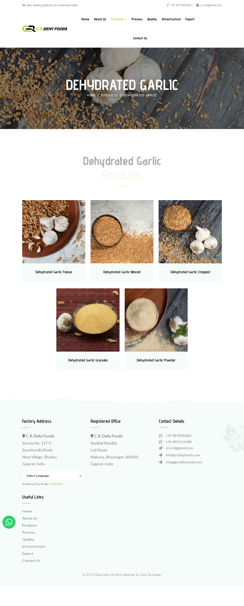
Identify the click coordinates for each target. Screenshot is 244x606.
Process (136, 19)
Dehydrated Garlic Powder (156, 360)
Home (85, 19)
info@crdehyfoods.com (183, 455)
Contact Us (140, 38)
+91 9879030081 (178, 435)
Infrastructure (171, 19)
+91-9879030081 (179, 5)
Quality (152, 19)
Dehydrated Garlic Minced (121, 272)
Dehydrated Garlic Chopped (190, 272)
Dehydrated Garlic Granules (88, 360)
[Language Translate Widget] (53, 475)
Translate (51, 484)
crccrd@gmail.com (209, 5)
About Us (100, 19)
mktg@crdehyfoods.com (184, 462)
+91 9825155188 (178, 442)
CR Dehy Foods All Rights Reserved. (113, 575)
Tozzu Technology (150, 575)
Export (190, 19)
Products (117, 19)
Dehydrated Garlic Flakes (53, 272)
